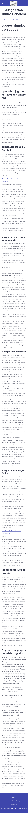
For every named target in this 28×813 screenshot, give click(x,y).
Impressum (14, 804)
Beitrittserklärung (14, 801)
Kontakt (14, 797)
